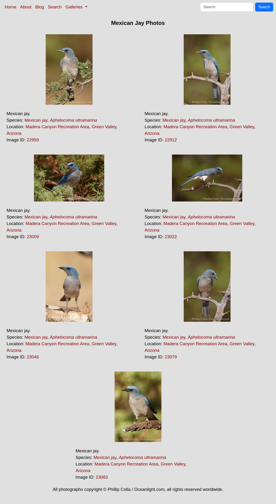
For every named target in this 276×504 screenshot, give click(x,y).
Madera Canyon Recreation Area (57, 126)
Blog (39, 6)
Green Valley (104, 126)
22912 (171, 139)
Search (55, 6)
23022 (171, 236)
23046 (33, 356)
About (26, 6)
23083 (102, 477)
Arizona (14, 133)
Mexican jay (36, 120)
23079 (171, 356)
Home (10, 6)
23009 (33, 236)
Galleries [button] (74, 6)
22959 (33, 139)
